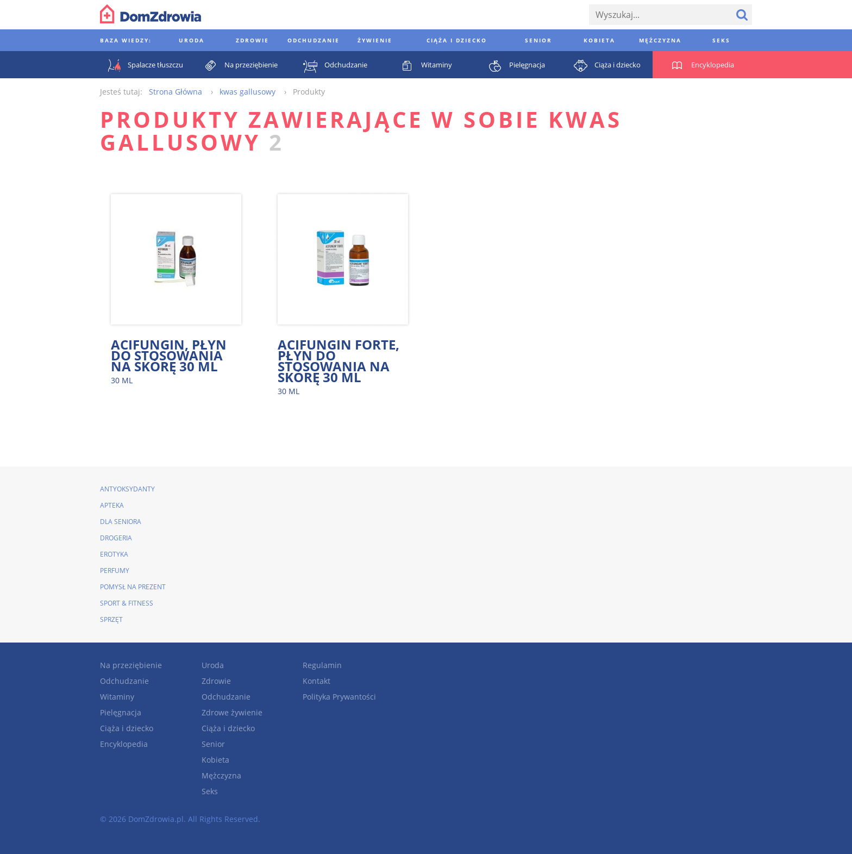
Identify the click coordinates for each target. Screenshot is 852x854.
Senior (213, 744)
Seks (210, 791)
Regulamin (322, 665)
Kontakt (316, 681)
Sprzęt (111, 619)
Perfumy (114, 570)
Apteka (112, 505)
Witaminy (117, 696)
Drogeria (116, 538)
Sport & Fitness (126, 603)
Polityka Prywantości (339, 696)
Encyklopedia (124, 744)
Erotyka (114, 554)
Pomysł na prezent (133, 586)
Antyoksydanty (127, 489)
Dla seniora (120, 521)
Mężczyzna (221, 775)
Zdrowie (216, 681)
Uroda (213, 665)
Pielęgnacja (120, 712)
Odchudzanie (124, 681)
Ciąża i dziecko (126, 728)
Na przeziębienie (131, 665)
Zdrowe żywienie (232, 712)
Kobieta (215, 760)
